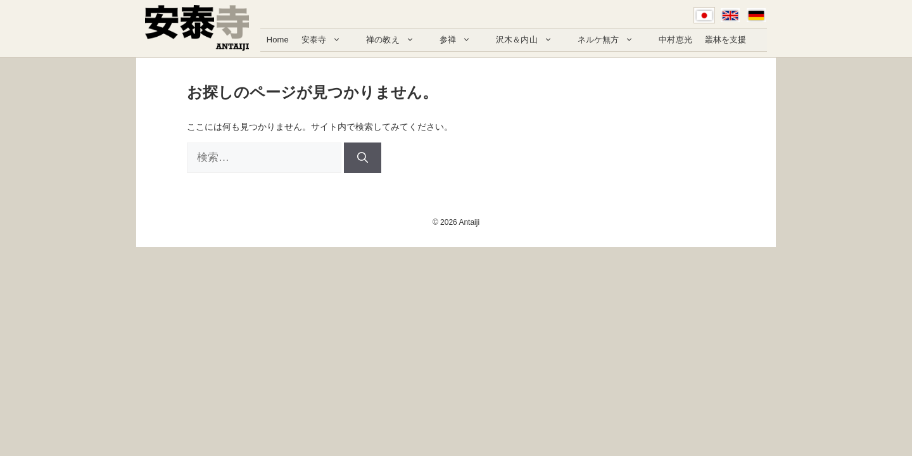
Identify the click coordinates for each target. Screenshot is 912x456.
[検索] (362, 157)
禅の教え (396, 39)
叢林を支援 (726, 39)
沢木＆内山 (530, 39)
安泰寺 (327, 39)
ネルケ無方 (612, 39)
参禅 (461, 39)
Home (278, 39)
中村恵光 (675, 39)
